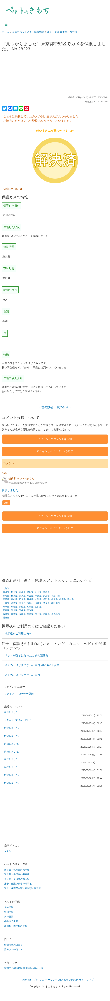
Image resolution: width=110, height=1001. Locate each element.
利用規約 (27, 979)
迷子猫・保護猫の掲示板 (16, 874)
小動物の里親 (11, 921)
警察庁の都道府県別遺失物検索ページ (23, 968)
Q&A (60, 979)
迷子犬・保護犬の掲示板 (16, 870)
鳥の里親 (8, 916)
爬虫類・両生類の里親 (15, 926)
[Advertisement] (55, 75)
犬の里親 (8, 907)
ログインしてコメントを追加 (55, 439)
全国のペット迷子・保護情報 (28, 32)
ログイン (9, 693)
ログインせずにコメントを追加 (55, 451)
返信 (6, 502)
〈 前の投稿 (45, 407)
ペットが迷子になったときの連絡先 (26, 655)
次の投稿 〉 (64, 407)
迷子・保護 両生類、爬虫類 (62, 32)
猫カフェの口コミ (13, 949)
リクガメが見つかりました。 (19, 720)
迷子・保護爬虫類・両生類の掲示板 (22, 888)
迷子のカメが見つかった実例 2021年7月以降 (32, 665)
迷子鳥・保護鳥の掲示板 (16, 879)
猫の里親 (8, 912)
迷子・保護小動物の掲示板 (18, 883)
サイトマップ (86, 979)
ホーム (5, 32)
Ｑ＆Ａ (7, 851)
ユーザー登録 (26, 693)
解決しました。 (11, 490)
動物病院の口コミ (13, 945)
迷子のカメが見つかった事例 (22, 675)
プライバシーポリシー (45, 979)
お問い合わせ (71, 979)
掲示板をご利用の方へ (18, 633)
